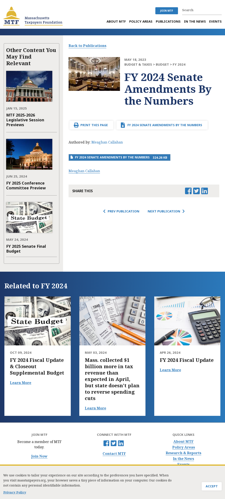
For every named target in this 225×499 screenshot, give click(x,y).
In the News (183, 458)
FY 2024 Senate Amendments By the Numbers (164, 125)
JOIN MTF (166, 11)
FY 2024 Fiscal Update (187, 360)
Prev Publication (123, 211)
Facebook (106, 443)
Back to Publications (87, 45)
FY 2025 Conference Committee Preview (26, 185)
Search (219, 10)
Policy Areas (183, 447)
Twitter (114, 443)
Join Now (39, 456)
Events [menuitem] (215, 21)
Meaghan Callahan (107, 142)
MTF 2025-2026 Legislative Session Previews (25, 120)
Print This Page (94, 125)
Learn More (20, 382)
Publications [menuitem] (168, 21)
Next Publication (164, 211)
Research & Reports (183, 453)
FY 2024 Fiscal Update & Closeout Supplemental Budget (37, 366)
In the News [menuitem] (195, 21)
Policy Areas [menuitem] (140, 21)
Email (212, 191)
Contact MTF (114, 453)
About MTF (183, 441)
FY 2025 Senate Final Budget (26, 248)
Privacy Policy (14, 491)
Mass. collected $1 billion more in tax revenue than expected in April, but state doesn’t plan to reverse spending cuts (112, 379)
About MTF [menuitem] (116, 21)
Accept (212, 487)
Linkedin (121, 443)
